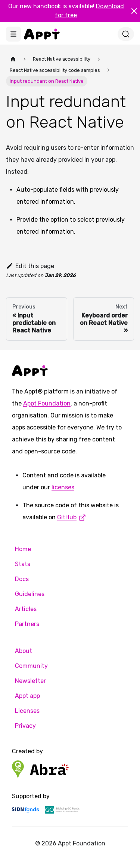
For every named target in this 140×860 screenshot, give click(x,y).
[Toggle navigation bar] (13, 34)
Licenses (27, 710)
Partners (27, 623)
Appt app (27, 695)
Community (31, 665)
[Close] (134, 11)
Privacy (25, 725)
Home (23, 549)
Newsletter (30, 680)
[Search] (126, 34)
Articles (26, 609)
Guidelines (29, 594)
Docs (22, 579)
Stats (22, 564)
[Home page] (13, 59)
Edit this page (30, 266)
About (23, 650)
